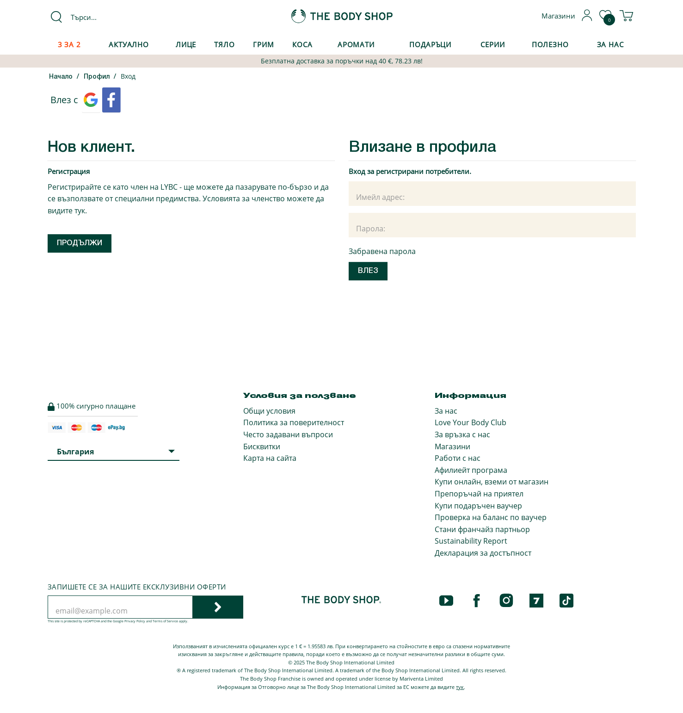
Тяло (224, 44)
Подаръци (430, 44)
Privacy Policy (134, 621)
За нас (446, 411)
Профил (97, 77)
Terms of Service (165, 621)
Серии (492, 44)
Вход (128, 76)
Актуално (129, 44)
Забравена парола (382, 251)
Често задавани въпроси (288, 434)
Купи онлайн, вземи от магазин (491, 482)
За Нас (610, 44)
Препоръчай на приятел (479, 494)
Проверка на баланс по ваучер (491, 517)
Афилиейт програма (471, 470)
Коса (302, 44)
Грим (263, 44)
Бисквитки (261, 446)
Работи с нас (457, 458)
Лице (186, 44)
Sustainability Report (471, 541)
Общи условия (269, 411)
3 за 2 (69, 44)
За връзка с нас (462, 434)
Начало (61, 77)
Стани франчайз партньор (482, 529)
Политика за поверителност (293, 422)
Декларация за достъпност (483, 553)
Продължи (79, 243)
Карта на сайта (269, 458)
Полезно (550, 44)
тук (79, 210)
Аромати (356, 44)
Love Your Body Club (470, 422)
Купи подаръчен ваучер (478, 506)
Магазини (452, 446)
